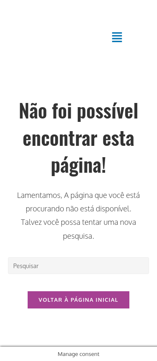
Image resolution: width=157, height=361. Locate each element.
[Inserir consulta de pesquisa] (78, 265)
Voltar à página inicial (78, 299)
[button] (117, 37)
